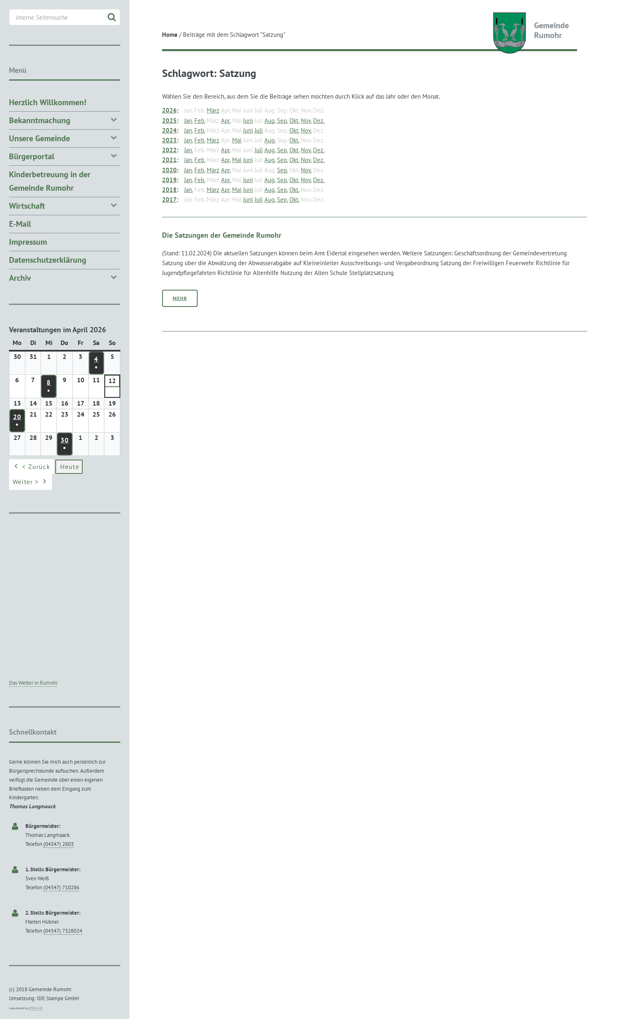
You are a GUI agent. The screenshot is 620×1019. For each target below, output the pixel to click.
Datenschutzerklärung (47, 260)
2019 (169, 180)
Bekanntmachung (64, 120)
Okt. (294, 120)
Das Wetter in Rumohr (33, 682)
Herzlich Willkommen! (47, 102)
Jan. (188, 120)
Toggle (144, 13)
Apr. (225, 120)
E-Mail (20, 224)
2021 (169, 160)
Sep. (282, 120)
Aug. (269, 120)
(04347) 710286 (61, 887)
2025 (169, 120)
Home (170, 34)
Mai (236, 140)
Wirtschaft (64, 205)
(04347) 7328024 (62, 930)
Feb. (199, 120)
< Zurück (31, 467)
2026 (169, 110)
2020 (169, 170)
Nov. (306, 120)
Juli (259, 130)
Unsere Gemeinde (64, 138)
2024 (169, 130)
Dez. (319, 120)
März (213, 110)
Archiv (64, 277)
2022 (169, 150)
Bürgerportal (64, 156)
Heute (69, 466)
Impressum (28, 242)
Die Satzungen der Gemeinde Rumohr (221, 235)
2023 (169, 140)
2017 (169, 199)
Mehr (180, 298)
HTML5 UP (36, 1008)
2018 (169, 190)
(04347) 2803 (58, 844)
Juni (248, 120)
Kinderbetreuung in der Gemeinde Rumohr (49, 181)
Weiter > (30, 482)
